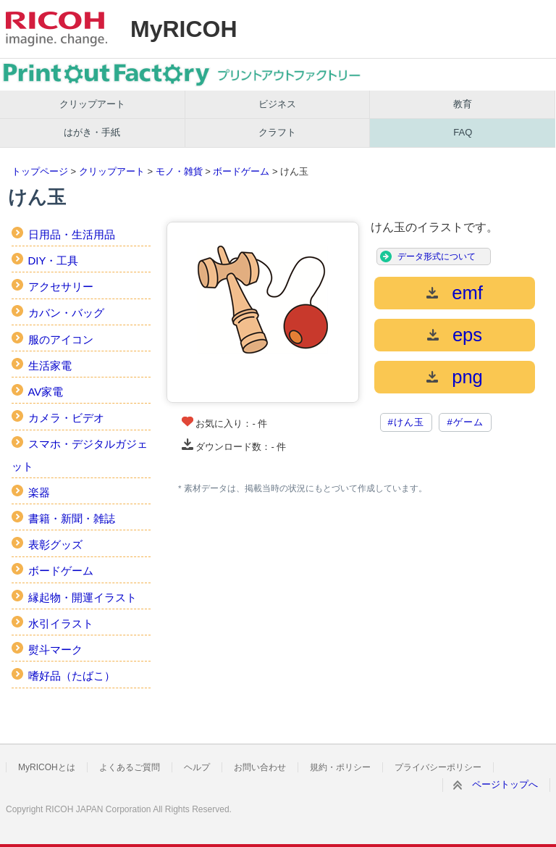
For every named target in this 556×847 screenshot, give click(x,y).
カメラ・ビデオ (66, 418)
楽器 (39, 492)
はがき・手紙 (92, 132)
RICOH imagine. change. (56, 29)
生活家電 (50, 365)
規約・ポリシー (340, 767)
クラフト (277, 132)
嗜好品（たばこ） (71, 675)
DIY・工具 (53, 260)
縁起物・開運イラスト (82, 597)
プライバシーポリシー (438, 767)
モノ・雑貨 (179, 171)
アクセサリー (60, 286)
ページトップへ (505, 784)
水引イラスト (60, 623)
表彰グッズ (55, 544)
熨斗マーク (55, 649)
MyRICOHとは (46, 767)
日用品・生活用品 (71, 234)
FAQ (462, 132)
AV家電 (46, 391)
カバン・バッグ (66, 312)
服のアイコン (60, 339)
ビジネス (277, 104)
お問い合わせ (260, 767)
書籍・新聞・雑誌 (71, 518)
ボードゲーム (241, 171)
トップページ (40, 171)
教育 (462, 104)
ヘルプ (197, 767)
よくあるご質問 (129, 767)
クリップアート (92, 104)
